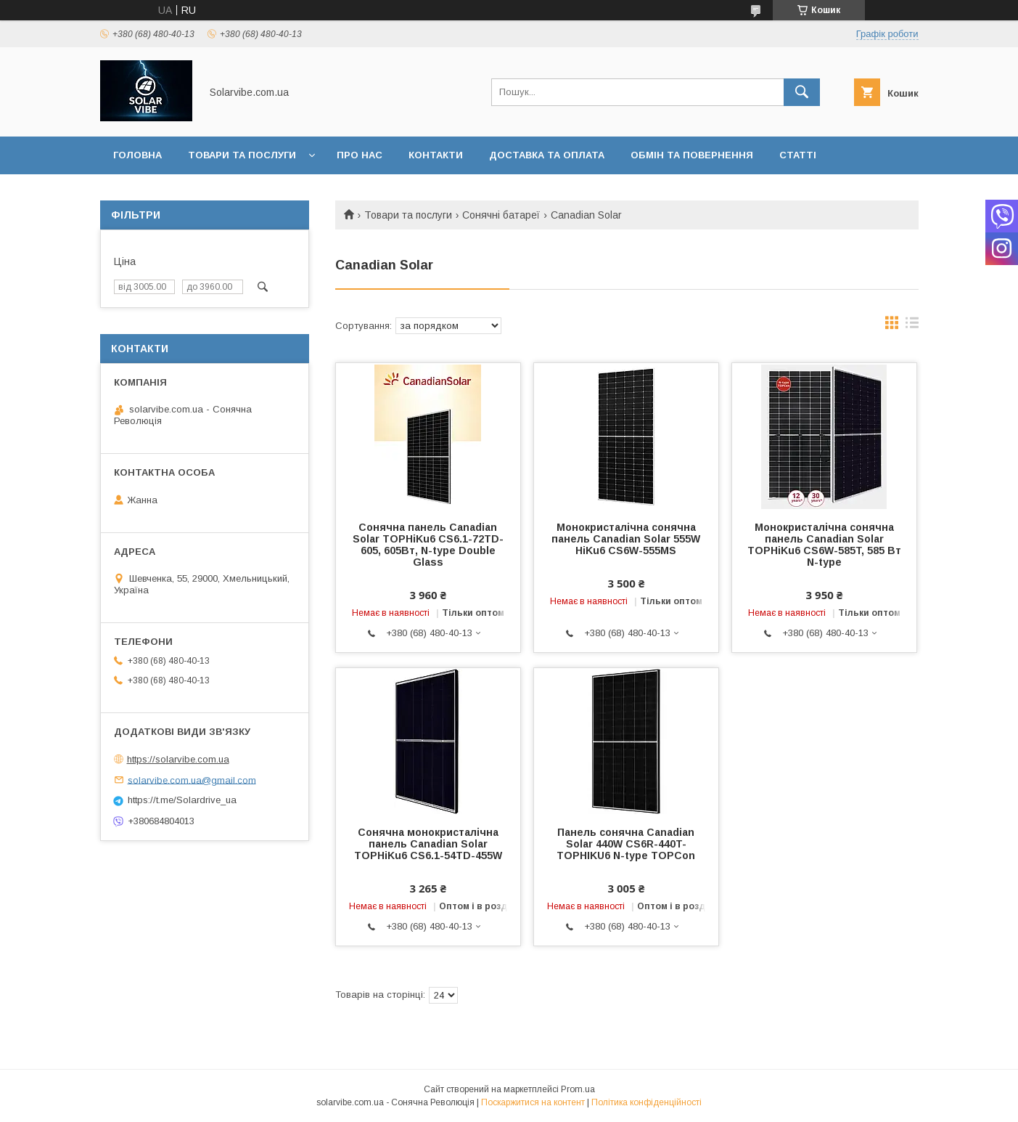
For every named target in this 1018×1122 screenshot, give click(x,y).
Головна (137, 155)
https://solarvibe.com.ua (178, 759)
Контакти (436, 155)
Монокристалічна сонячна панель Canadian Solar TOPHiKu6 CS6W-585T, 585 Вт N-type (824, 544)
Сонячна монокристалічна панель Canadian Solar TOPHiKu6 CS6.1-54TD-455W (428, 843)
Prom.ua (578, 1089)
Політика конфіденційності (646, 1102)
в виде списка (912, 326)
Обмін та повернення (692, 155)
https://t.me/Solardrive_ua (182, 799)
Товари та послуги (242, 155)
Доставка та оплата (546, 155)
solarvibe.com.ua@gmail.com (192, 779)
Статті (797, 155)
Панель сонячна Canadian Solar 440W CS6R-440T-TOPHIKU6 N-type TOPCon (626, 843)
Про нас (359, 155)
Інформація (145, 192)
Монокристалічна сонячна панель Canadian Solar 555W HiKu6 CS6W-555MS (625, 538)
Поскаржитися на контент (533, 1102)
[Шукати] (802, 92)
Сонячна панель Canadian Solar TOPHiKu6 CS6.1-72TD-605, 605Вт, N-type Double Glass (428, 544)
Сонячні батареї (501, 215)
